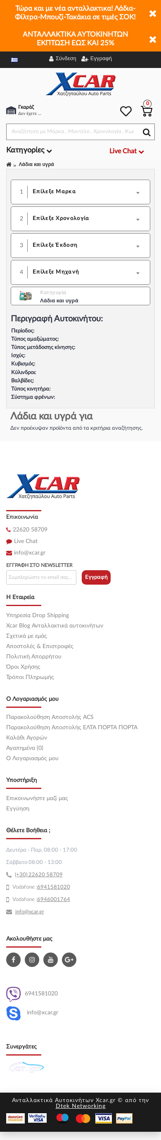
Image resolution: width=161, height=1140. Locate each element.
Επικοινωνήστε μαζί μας (37, 798)
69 (40, 887)
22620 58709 (30, 530)
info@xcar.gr (29, 553)
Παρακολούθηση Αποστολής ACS (50, 717)
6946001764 (53, 899)
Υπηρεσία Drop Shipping (37, 615)
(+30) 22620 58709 (39, 875)
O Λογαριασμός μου (32, 758)
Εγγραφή (96, 577)
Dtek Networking (81, 1106)
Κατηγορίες (29, 150)
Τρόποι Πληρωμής (30, 677)
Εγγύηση (17, 809)
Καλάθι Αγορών (26, 738)
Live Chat (26, 541)
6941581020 (32, 994)
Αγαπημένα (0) (24, 748)
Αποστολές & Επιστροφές (39, 646)
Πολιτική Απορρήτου (34, 657)
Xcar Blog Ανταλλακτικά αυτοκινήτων (54, 626)
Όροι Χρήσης (23, 667)
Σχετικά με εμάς (26, 636)
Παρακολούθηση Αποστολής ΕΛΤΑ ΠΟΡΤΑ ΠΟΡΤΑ (71, 727)
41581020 (57, 887)
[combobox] (89, 192)
